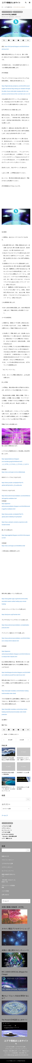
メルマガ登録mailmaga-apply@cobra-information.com (16, 1055)
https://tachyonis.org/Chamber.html (11, 614)
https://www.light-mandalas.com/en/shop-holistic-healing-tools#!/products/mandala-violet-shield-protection (15, 712)
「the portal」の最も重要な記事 (9, 836)
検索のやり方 (5, 856)
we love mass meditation (8, 834)
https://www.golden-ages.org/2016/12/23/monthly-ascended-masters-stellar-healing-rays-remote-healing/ (15, 601)
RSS (16, 1043)
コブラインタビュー (6, 828)
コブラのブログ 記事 (7, 11)
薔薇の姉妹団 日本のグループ (8, 875)
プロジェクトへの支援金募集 (8, 886)
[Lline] (18, 40)
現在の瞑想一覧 (22, 1053)
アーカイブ (5, 815)
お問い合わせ (5, 894)
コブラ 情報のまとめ (7, 838)
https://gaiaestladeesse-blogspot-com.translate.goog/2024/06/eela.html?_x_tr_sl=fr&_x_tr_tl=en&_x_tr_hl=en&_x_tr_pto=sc (15, 461)
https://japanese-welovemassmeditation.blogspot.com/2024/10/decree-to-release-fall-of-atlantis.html (16, 654)
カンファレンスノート (7, 830)
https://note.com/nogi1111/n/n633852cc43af (13, 545)
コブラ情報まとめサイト (13, 734)
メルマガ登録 (5, 891)
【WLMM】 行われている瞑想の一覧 (8, 880)
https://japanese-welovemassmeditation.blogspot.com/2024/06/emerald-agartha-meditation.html (16, 506)
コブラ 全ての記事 (18, 11)
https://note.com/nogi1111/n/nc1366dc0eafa (13, 472)
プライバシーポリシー (8, 860)
